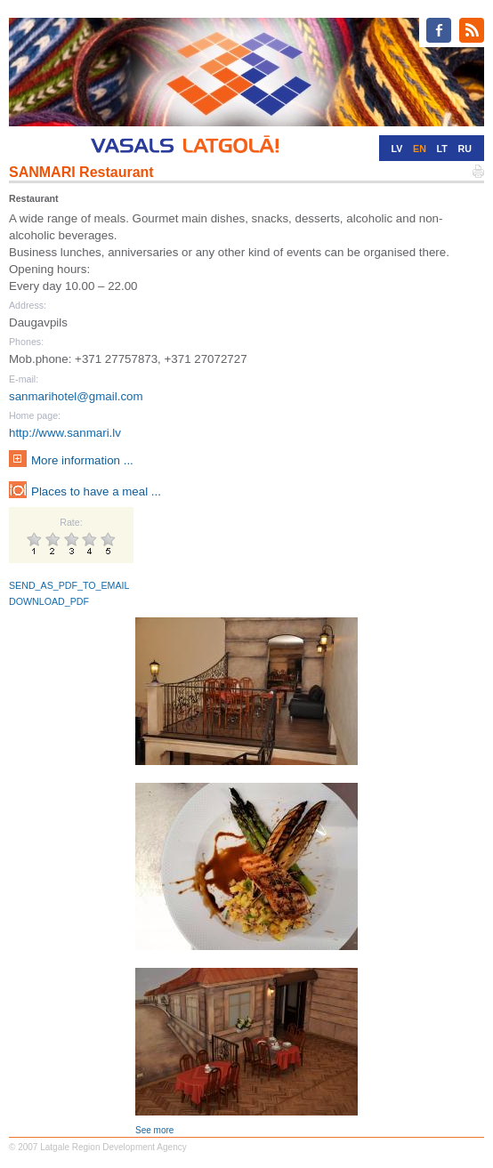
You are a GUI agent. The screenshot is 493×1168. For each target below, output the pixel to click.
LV (397, 148)
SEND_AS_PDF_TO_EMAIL (69, 585)
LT (442, 148)
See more (154, 1130)
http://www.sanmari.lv (65, 432)
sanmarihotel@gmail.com (76, 396)
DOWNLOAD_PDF (49, 601)
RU (465, 148)
